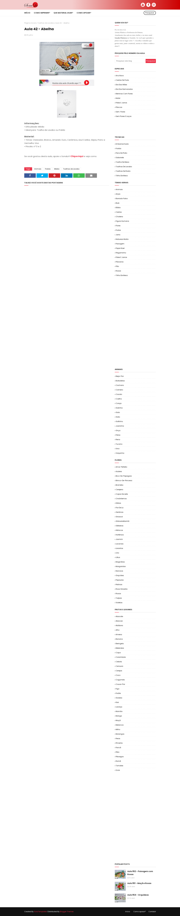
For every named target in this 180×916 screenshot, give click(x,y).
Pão (117, 266)
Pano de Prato (121, 153)
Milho (118, 729)
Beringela (120, 643)
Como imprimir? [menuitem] (42, 13)
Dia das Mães (121, 84)
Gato (118, 417)
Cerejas (119, 670)
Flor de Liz (119, 507)
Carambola (121, 657)
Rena (118, 439)
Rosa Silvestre (121, 589)
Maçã (118, 720)
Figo (117, 689)
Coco (118, 675)
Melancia (120, 725)
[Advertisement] (147, 126)
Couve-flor (120, 684)
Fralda (47, 169)
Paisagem (120, 244)
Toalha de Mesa (122, 162)
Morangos (120, 734)
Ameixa (119, 634)
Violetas (119, 602)
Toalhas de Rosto (123, 171)
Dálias (118, 503)
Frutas (118, 230)
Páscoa (119, 107)
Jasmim (119, 539)
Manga (119, 716)
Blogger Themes (67, 911)
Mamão (119, 711)
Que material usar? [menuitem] (63, 13)
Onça (118, 430)
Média (56, 169)
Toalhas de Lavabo (45, 23)
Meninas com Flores (124, 93)
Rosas (118, 271)
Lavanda (119, 544)
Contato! (152, 911)
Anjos (118, 194)
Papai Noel (120, 248)
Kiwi (117, 702)
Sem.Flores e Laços (123, 116)
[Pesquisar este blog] (130, 61)
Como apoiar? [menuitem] (84, 13)
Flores (118, 225)
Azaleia (119, 471)
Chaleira (119, 216)
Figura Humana (122, 221)
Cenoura (119, 666)
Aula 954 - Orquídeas (138, 895)
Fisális (118, 693)
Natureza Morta (122, 239)
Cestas (119, 212)
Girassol (119, 516)
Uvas (118, 770)
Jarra (118, 234)
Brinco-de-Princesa (124, 480)
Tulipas (119, 598)
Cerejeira (119, 489)
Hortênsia (120, 535)
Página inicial (30, 23)
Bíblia (118, 207)
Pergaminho (121, 253)
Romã (118, 761)
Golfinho (119, 421)
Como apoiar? (139, 911)
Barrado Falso (122, 198)
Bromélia (119, 485)
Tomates (119, 765)
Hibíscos (119, 530)
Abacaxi (119, 621)
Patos (118, 435)
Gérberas (119, 526)
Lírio (117, 553)
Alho (117, 630)
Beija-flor (120, 376)
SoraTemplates (40, 911)
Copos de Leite (122, 494)
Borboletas (120, 381)
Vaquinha (120, 453)
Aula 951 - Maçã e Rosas (139, 883)
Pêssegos (120, 756)
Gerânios (119, 512)
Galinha (119, 408)
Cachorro (120, 385)
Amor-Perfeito (121, 467)
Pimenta (119, 743)
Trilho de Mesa (122, 175)
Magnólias (120, 562)
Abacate (119, 616)
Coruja (118, 403)
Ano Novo (120, 75)
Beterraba (120, 648)
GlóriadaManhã (122, 521)
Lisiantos (119, 548)
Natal (118, 98)
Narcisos (119, 571)
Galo (118, 412)
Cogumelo (120, 680)
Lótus (118, 557)
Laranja (119, 707)
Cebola (119, 661)
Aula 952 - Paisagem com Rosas (140, 873)
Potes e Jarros (121, 103)
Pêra (117, 752)
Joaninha (120, 426)
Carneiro (119, 390)
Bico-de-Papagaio (124, 476)
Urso (117, 448)
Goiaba (119, 698)
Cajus (118, 652)
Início (127, 911)
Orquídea (120, 575)
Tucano (119, 444)
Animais (37, 169)
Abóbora (119, 625)
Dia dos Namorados (124, 89)
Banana (119, 639)
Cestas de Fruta (122, 80)
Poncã (118, 747)
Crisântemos (121, 498)
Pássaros (120, 262)
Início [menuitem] (27, 13)
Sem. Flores (120, 112)
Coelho (119, 399)
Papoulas (120, 580)
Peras (118, 738)
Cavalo (119, 394)
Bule (117, 203)
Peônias (119, 584)
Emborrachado (122, 144)
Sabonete (120, 157)
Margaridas (121, 566)
